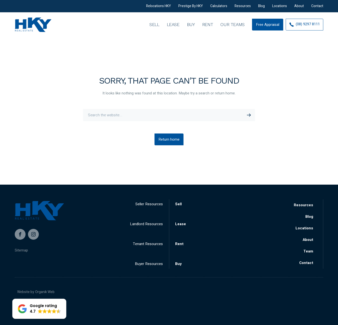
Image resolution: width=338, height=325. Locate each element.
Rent (207, 29)
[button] (39, 309)
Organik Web (45, 292)
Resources (243, 7)
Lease (173, 29)
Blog (261, 7)
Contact (317, 7)
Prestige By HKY (190, 7)
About (299, 7)
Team (308, 251)
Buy (191, 29)
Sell (154, 29)
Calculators (218, 7)
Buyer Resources (149, 263)
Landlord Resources (146, 224)
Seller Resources (149, 204)
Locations (279, 7)
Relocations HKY (158, 7)
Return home (169, 139)
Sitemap (21, 250)
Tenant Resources (148, 244)
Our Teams (232, 29)
